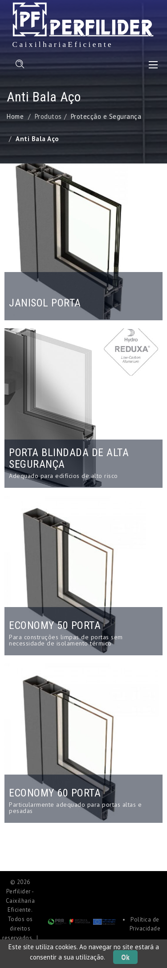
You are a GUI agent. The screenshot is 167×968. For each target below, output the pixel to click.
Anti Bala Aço (37, 138)
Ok (125, 957)
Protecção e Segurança (106, 116)
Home (15, 116)
